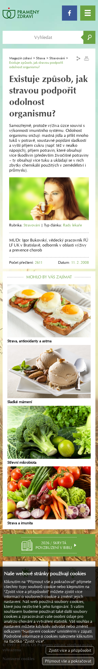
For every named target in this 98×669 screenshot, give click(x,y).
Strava (40, 58)
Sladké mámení (49, 374)
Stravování (57, 58)
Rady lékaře (72, 225)
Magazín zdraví (20, 58)
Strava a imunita (49, 495)
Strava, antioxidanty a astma (49, 313)
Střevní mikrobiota (49, 435)
